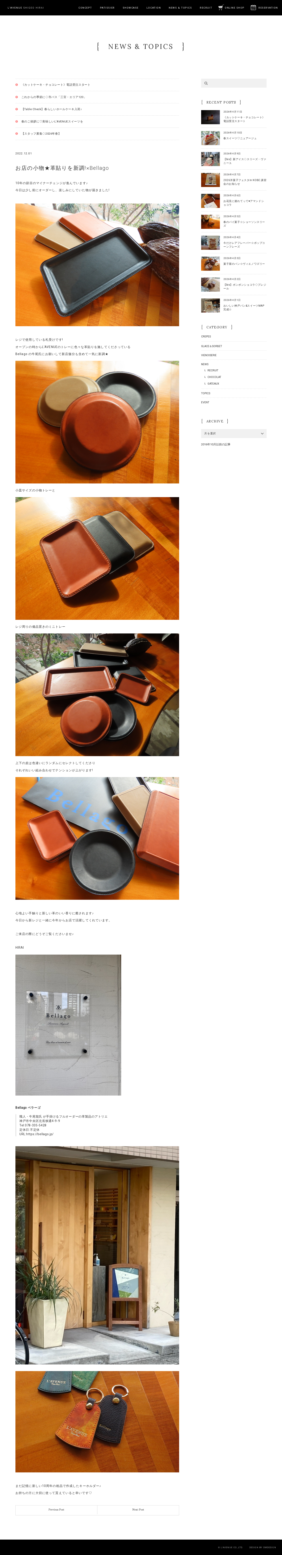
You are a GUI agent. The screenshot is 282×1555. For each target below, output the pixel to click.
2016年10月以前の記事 (215, 444)
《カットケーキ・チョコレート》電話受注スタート (56, 84)
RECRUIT (206, 7)
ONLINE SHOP (235, 7)
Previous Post (56, 1510)
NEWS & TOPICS (180, 7)
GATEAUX (213, 383)
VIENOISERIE (209, 355)
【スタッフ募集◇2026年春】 (41, 133)
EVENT (205, 402)
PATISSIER (107, 7)
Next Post (138, 1510)
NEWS (204, 364)
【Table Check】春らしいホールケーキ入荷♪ (51, 109)
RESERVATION (268, 7)
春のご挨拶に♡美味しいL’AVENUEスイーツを (52, 121)
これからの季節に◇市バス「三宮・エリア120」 (54, 97)
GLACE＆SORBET (211, 346)
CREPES (206, 336)
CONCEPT (85, 7)
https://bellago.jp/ (40, 1134)
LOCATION (154, 7)
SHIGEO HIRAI (26, 7)
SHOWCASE (131, 7)
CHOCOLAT (214, 377)
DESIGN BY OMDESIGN (262, 1547)
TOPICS (205, 393)
